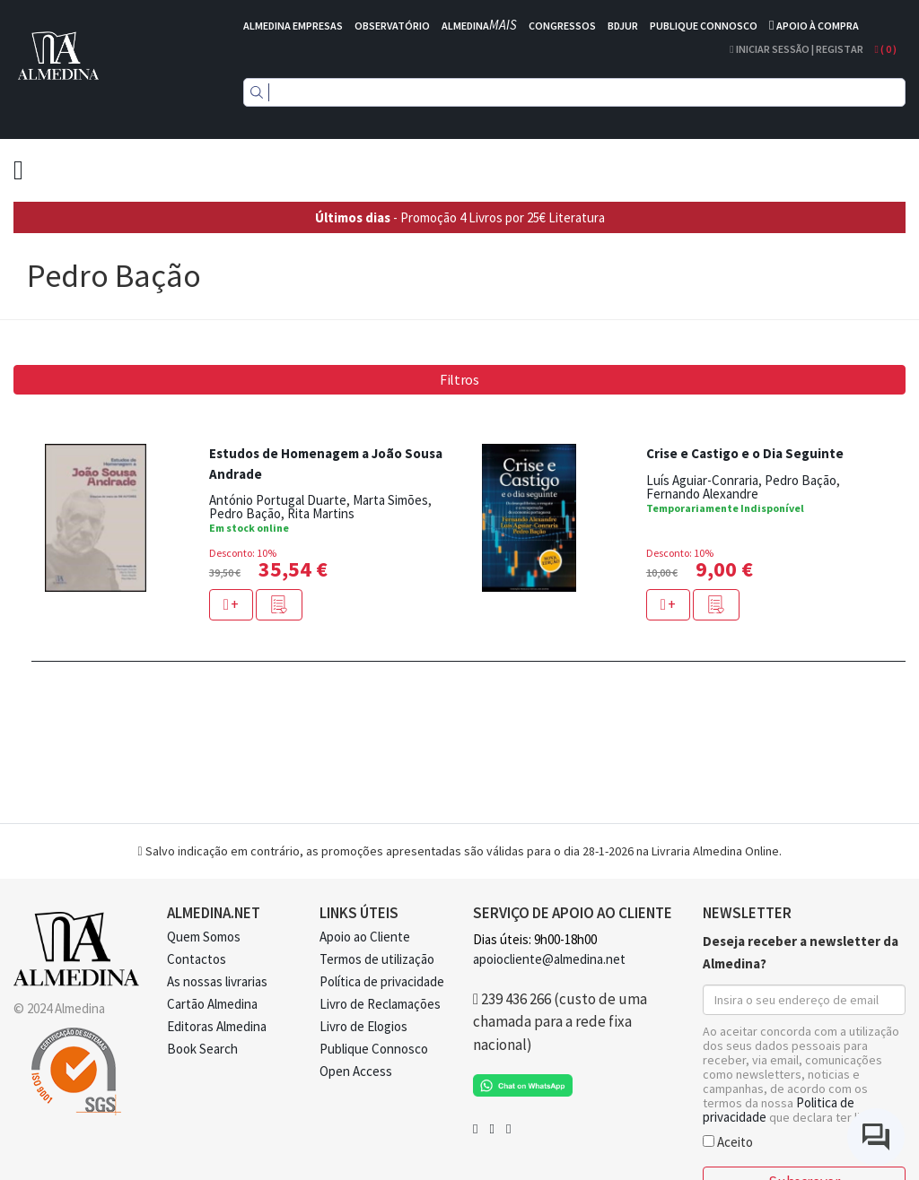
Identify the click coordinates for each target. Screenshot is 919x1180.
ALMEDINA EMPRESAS (293, 25)
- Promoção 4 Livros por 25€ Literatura (460, 217)
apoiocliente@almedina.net (549, 958)
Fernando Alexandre (702, 493)
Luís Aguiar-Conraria (702, 480)
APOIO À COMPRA (817, 25)
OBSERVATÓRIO (392, 25)
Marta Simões (390, 499)
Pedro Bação (245, 513)
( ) (886, 49)
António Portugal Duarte (277, 499)
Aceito (728, 1141)
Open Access (355, 1071)
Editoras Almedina (217, 1026)
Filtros (459, 379)
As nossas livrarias (217, 981)
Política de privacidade (381, 981)
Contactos (196, 958)
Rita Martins (320, 513)
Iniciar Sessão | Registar (796, 49)
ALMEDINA (479, 25)
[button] (279, 604)
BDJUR (623, 25)
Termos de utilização (376, 958)
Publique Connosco (373, 1048)
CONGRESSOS (562, 25)
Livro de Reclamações (380, 1003)
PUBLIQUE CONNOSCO (703, 25)
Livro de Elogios (363, 1026)
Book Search (202, 1048)
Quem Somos (204, 936)
